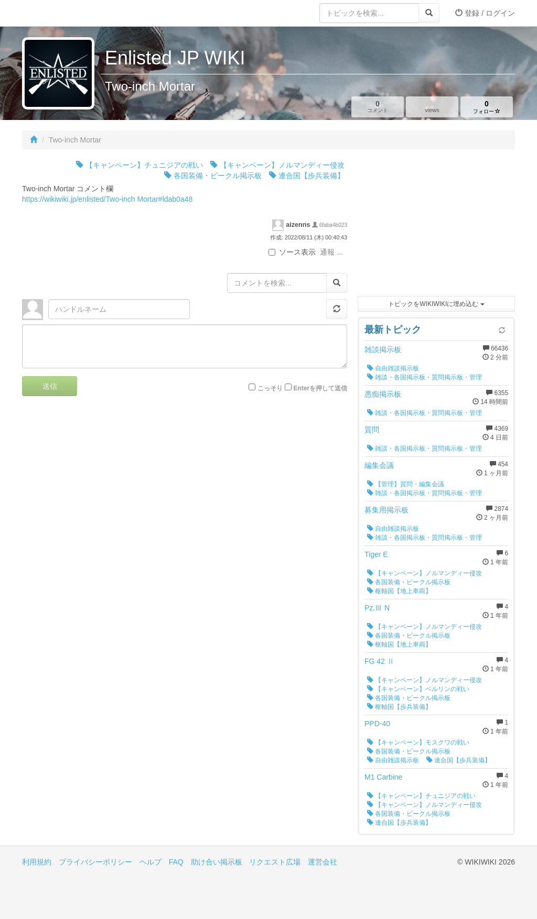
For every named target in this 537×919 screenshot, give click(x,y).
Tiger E (376, 554)
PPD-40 (377, 723)
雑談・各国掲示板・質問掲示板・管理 (424, 377)
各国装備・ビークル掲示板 (213, 175)
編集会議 (379, 465)
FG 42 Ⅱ (379, 661)
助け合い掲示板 (216, 862)
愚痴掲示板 (382, 394)
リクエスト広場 (274, 862)
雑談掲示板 (382, 349)
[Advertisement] (436, 225)
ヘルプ (150, 862)
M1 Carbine (383, 777)
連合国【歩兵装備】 (307, 175)
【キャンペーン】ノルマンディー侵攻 (277, 165)
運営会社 (322, 862)
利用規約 (36, 862)
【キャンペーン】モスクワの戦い (418, 742)
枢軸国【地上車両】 (399, 591)
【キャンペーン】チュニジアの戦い (139, 165)
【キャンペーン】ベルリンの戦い (418, 689)
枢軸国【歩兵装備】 (399, 706)
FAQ (176, 862)
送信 (49, 386)
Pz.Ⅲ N (377, 608)
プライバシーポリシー (95, 862)
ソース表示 (292, 252)
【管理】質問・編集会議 (405, 484)
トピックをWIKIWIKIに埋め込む (436, 304)
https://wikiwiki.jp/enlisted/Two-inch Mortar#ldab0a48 (107, 199)
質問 (371, 429)
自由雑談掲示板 (393, 368)
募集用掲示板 (386, 510)
